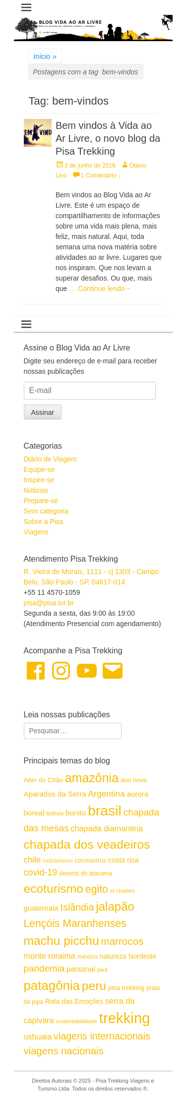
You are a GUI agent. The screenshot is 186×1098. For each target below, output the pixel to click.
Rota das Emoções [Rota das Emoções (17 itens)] (74, 1001)
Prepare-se (41, 501)
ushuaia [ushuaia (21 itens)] (38, 1036)
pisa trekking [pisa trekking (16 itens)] (126, 987)
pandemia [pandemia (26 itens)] (44, 968)
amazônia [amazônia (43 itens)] (92, 778)
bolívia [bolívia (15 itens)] (54, 813)
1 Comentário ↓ (101, 175)
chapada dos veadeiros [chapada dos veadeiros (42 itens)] (87, 844)
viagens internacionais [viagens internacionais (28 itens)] (102, 1036)
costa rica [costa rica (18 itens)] (123, 860)
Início (45, 57)
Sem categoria (46, 511)
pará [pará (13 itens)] (102, 970)
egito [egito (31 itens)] (96, 889)
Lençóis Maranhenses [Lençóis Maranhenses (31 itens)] (75, 923)
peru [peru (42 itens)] (94, 985)
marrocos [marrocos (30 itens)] (122, 941)
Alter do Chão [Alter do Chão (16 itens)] (43, 780)
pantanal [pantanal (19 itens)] (80, 969)
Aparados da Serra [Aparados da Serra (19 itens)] (55, 794)
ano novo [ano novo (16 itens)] (134, 780)
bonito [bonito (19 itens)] (75, 813)
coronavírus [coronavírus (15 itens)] (90, 860)
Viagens (36, 532)
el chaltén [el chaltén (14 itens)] (122, 891)
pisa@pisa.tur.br (49, 603)
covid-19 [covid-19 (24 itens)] (41, 872)
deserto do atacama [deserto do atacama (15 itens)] (85, 873)
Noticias (36, 490)
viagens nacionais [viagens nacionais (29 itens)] (64, 1050)
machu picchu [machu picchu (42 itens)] (61, 940)
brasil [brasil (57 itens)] (105, 810)
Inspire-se (39, 480)
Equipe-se (39, 469)
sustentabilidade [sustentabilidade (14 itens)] (76, 1021)
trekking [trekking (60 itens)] (124, 1018)
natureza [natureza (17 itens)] (113, 956)
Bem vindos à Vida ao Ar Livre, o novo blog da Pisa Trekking (108, 138)
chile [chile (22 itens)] (32, 860)
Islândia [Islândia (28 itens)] (77, 907)
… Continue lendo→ (100, 288)
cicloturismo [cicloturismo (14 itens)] (58, 861)
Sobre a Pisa (43, 521)
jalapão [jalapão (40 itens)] (115, 906)
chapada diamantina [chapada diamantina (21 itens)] (106, 828)
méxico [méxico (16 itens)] (87, 956)
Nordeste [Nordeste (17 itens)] (142, 956)
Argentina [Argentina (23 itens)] (106, 794)
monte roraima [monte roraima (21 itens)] (49, 955)
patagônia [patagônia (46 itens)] (52, 985)
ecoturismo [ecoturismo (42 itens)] (54, 888)
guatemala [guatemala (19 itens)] (41, 908)
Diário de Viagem (50, 459)
